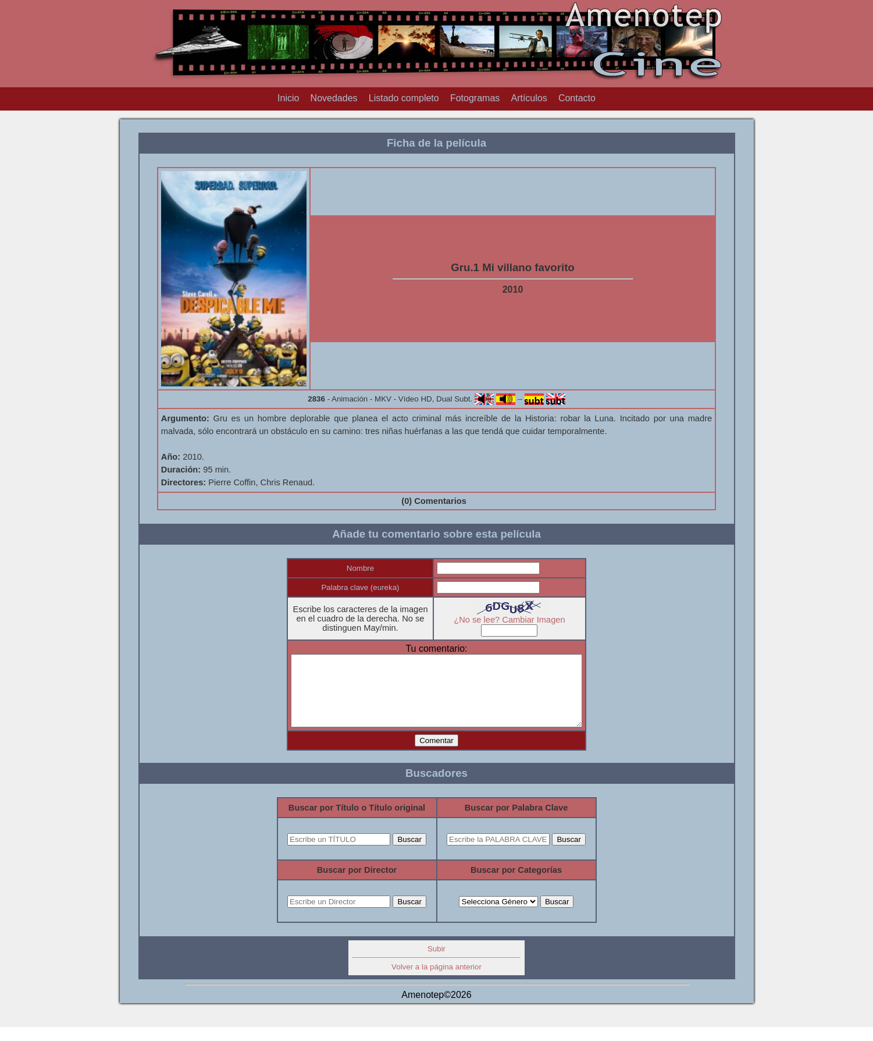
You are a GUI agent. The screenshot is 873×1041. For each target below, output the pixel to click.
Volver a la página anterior (436, 980)
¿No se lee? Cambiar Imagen (517, 619)
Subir (436, 962)
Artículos (529, 98)
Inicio (288, 98)
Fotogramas (475, 98)
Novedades (334, 98)
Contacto (577, 98)
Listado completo (404, 98)
